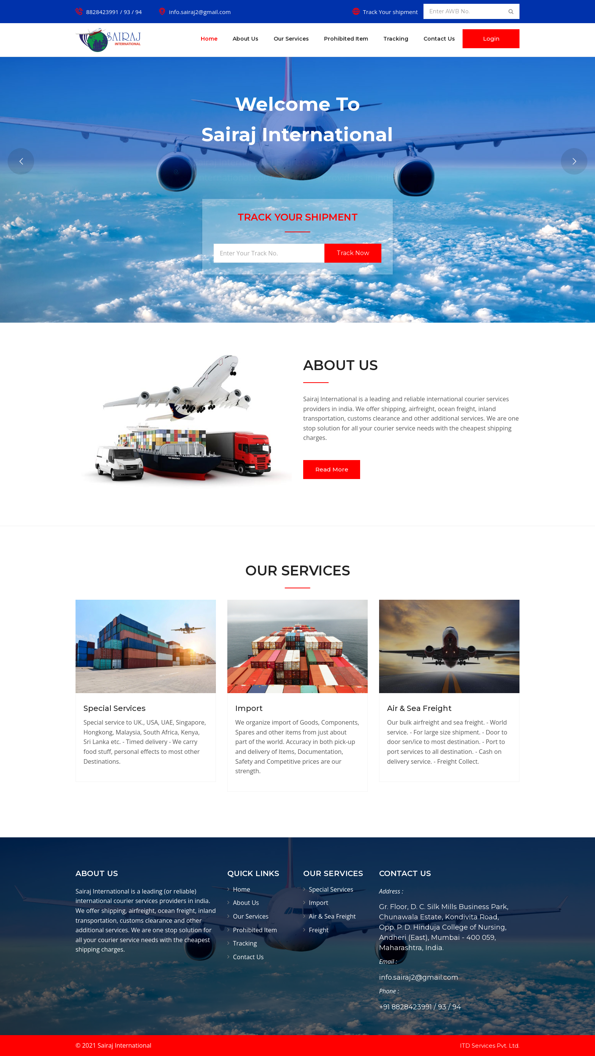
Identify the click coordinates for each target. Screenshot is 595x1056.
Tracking (395, 38)
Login (491, 38)
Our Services (291, 38)
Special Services (114, 708)
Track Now (353, 253)
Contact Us (439, 38)
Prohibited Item (346, 38)
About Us (245, 38)
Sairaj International (124, 1045)
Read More (331, 469)
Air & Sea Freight (419, 708)
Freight (319, 930)
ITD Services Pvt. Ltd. (489, 1045)
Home (209, 38)
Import (249, 708)
